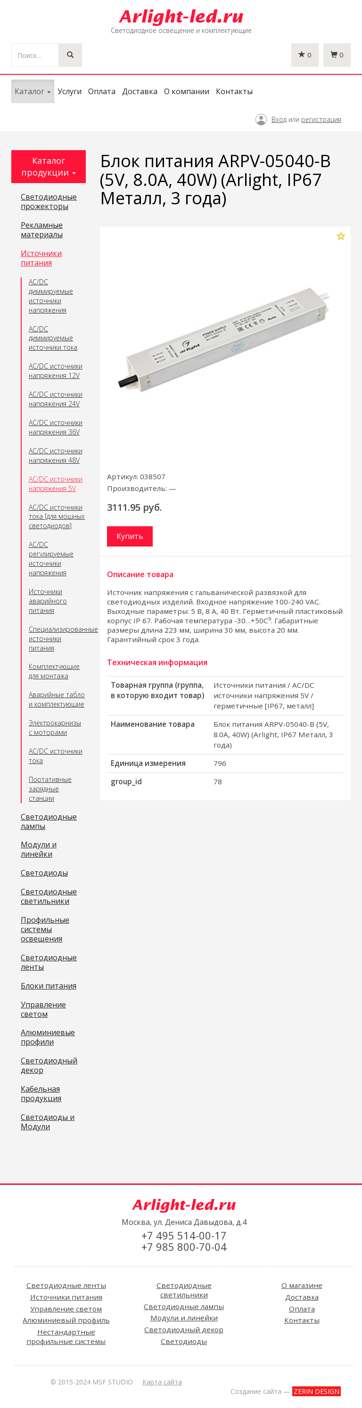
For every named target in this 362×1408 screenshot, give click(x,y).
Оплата (101, 91)
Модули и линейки (39, 849)
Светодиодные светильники (49, 896)
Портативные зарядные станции (50, 789)
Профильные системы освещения (45, 930)
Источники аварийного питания (48, 601)
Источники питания (41, 258)
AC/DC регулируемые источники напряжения (51, 558)
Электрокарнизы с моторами (55, 727)
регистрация (321, 119)
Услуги (70, 91)
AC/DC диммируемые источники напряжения (51, 295)
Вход (279, 119)
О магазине (301, 1285)
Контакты (234, 91)
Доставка (139, 91)
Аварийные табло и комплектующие (57, 699)
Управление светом (43, 1009)
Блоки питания (48, 986)
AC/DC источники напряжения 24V (55, 399)
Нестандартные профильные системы (66, 1336)
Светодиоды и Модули (47, 1122)
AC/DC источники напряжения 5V (55, 484)
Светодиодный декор (49, 1065)
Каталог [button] (33, 91)
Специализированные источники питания (57, 638)
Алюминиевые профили (48, 1037)
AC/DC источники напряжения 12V (55, 371)
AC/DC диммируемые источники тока (53, 338)
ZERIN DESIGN (316, 1391)
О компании (186, 91)
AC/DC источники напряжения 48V (55, 455)
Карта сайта (162, 1381)
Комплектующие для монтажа (54, 671)
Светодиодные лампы (49, 822)
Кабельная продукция (41, 1094)
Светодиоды (44, 873)
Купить (129, 536)
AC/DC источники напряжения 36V (55, 427)
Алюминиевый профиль (66, 1320)
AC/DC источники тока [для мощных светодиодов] (57, 517)
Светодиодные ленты (49, 962)
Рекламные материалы (42, 230)
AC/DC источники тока (55, 756)
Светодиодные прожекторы (49, 202)
